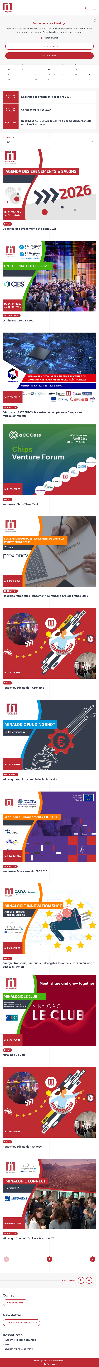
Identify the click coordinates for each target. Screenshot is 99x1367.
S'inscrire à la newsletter (21, 1323)
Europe (7, 499)
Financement (10, 775)
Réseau (7, 224)
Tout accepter (49, 56)
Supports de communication (20, 1340)
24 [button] (62, 74)
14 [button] (22, 69)
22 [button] (36, 74)
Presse (8, 1345)
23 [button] (49, 74)
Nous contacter (15, 1303)
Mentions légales (58, 1361)
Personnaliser (49, 38)
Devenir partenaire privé (19, 1349)
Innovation (10, 407)
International (11, 316)
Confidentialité (50, 1364)
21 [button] (22, 74)
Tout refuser (49, 46)
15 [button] (36, 69)
